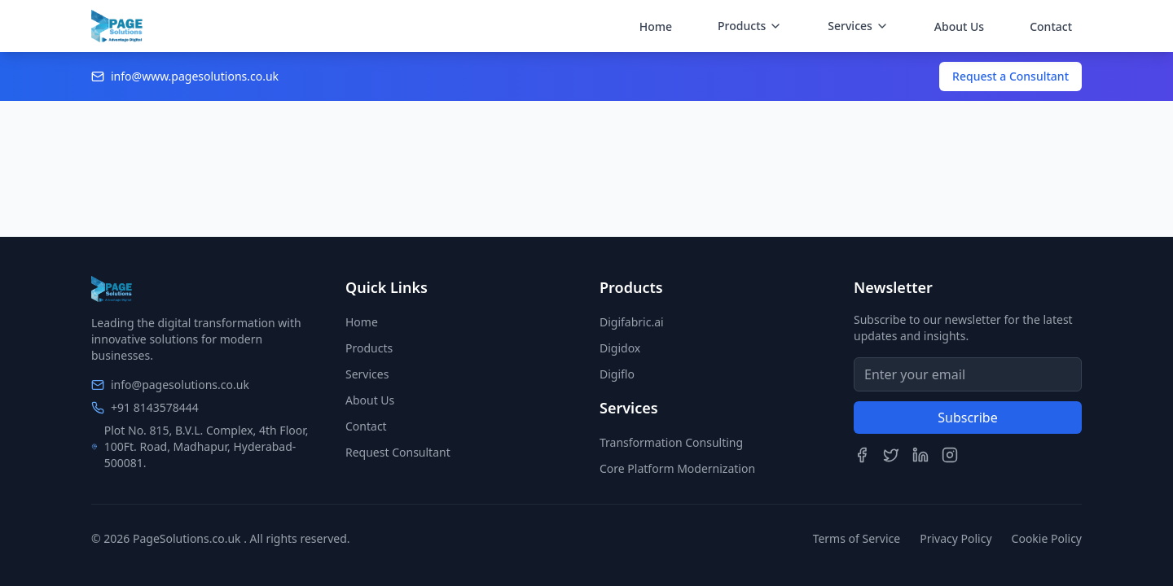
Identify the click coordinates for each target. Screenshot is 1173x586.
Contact (1051, 26)
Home (655, 26)
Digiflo (617, 374)
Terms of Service (857, 538)
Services (367, 374)
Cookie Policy (1047, 538)
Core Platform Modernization (677, 468)
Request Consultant (397, 452)
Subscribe (967, 417)
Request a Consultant (1010, 76)
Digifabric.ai (632, 322)
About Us (959, 26)
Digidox (620, 348)
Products (369, 348)
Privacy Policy (955, 538)
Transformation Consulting (671, 442)
